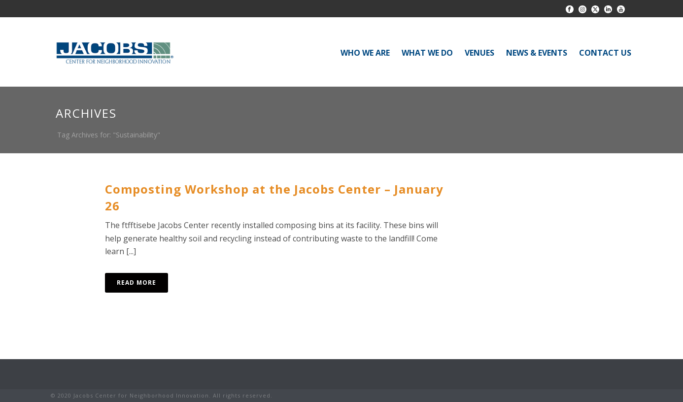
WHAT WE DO (427, 52)
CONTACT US (605, 52)
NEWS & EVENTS (536, 52)
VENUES (479, 52)
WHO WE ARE (365, 52)
